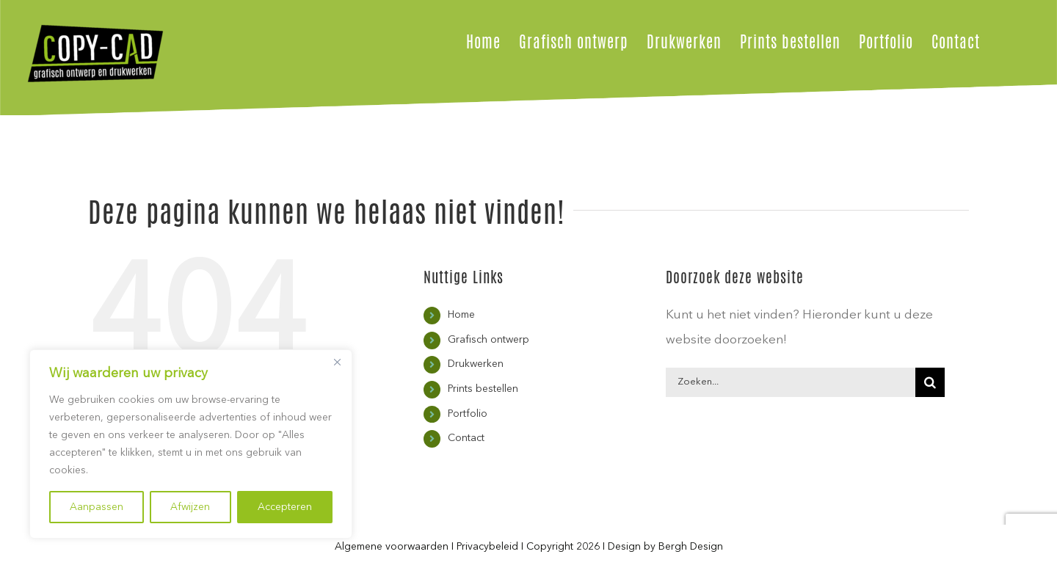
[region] (190, 444)
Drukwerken (476, 364)
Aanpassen (96, 507)
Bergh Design (690, 547)
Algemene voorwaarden (391, 547)
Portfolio (467, 414)
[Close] (337, 362)
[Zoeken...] (790, 382)
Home (461, 315)
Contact (466, 438)
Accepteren (285, 507)
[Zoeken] (930, 382)
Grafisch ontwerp (488, 340)
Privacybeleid (487, 547)
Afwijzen (190, 507)
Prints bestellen (483, 389)
